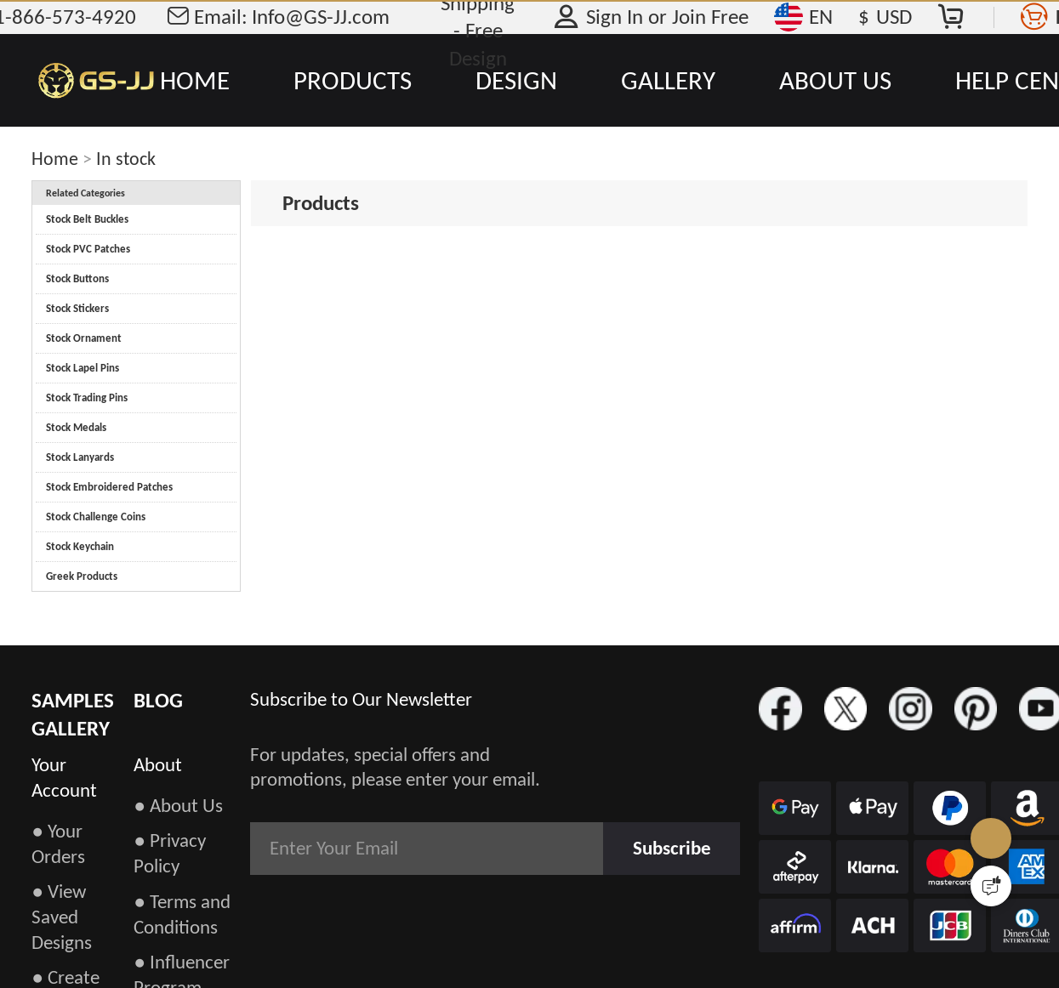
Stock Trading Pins (87, 397)
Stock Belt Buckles (87, 219)
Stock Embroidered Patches (109, 486)
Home (54, 158)
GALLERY (668, 80)
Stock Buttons (77, 278)
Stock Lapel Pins (82, 367)
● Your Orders (58, 843)
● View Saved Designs (61, 916)
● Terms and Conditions (182, 914)
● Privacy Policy (170, 852)
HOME (195, 80)
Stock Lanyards (80, 457)
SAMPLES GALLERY (72, 714)
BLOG (158, 700)
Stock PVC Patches (88, 248)
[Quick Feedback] (991, 886)
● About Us (178, 805)
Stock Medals (76, 427)
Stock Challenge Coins (95, 516)
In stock (126, 158)
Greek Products (81, 576)
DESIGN (516, 80)
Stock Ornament (84, 338)
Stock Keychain (80, 546)
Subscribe (672, 848)
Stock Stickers (77, 308)
